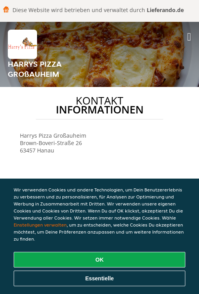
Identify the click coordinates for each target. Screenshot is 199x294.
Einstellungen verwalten (40, 225)
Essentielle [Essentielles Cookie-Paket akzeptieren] (99, 278)
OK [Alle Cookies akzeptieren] (100, 260)
